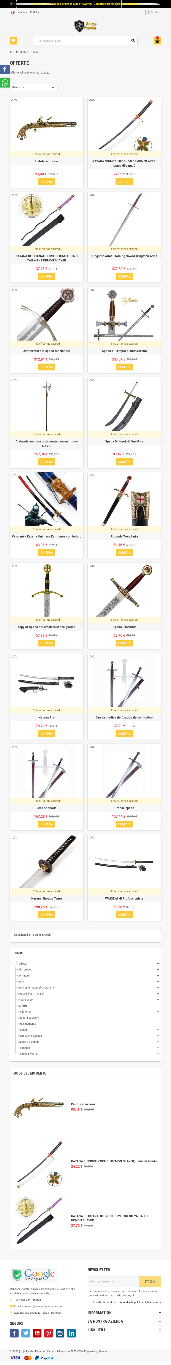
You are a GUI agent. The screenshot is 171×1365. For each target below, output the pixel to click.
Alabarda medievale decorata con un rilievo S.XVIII (47, 445)
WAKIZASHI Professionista (124, 901)
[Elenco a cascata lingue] (19, 12)
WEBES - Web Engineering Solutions (89, 1354)
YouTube (37, 1336)
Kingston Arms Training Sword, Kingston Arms (124, 256)
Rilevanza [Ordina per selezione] (18, 87)
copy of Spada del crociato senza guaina (47, 629)
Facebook (14, 1336)
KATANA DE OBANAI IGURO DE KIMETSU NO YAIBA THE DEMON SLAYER (47, 259)
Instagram (60, 1336)
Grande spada (47, 810)
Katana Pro (47, 720)
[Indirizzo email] (113, 1285)
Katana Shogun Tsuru (46, 901)
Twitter (25, 1336)
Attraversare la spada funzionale (46, 351)
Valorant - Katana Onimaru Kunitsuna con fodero (47, 538)
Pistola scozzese (83, 1108)
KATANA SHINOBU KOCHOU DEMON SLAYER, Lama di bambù (114, 1165)
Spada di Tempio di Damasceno (124, 351)
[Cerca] (85, 40)
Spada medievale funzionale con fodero (124, 720)
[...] (51, 1296)
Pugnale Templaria (124, 538)
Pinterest (48, 1336)
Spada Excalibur (124, 629)
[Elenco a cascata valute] (34, 12)
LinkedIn (71, 1336)
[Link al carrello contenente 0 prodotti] (157, 41)
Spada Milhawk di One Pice (124, 442)
